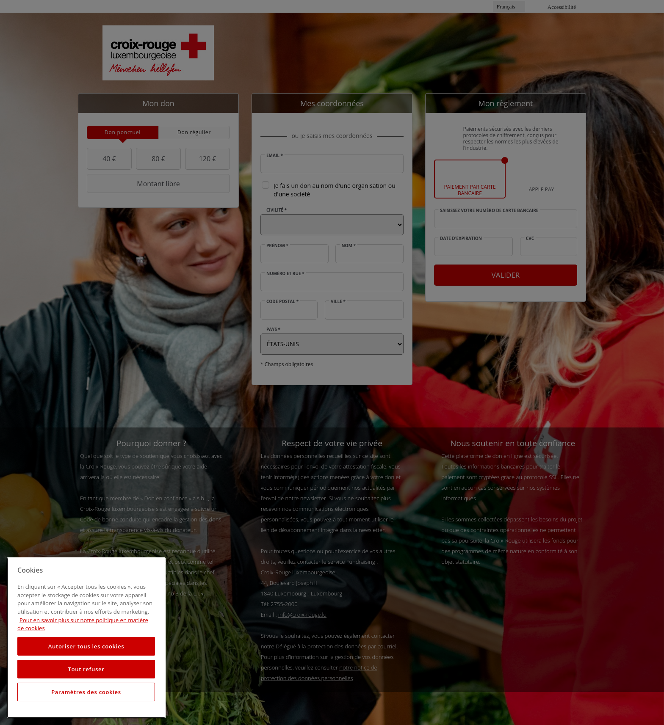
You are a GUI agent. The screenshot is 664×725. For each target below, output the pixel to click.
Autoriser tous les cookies (86, 646)
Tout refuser (86, 669)
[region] (86, 637)
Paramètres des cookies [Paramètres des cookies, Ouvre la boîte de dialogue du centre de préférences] (86, 692)
